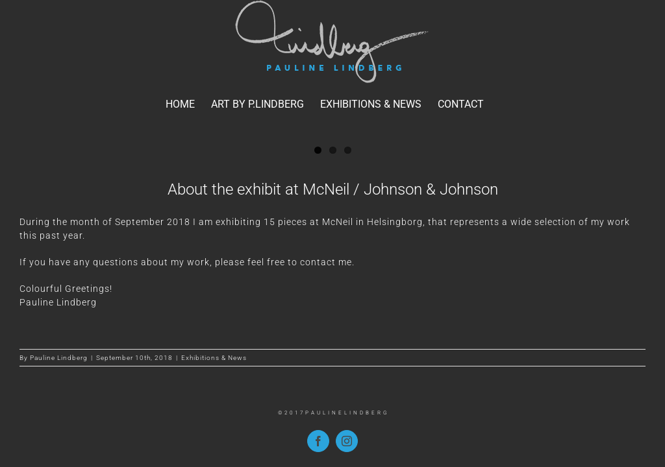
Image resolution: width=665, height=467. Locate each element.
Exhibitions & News (214, 357)
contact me (326, 262)
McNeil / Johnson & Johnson (400, 189)
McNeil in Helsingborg (372, 222)
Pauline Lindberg (59, 357)
